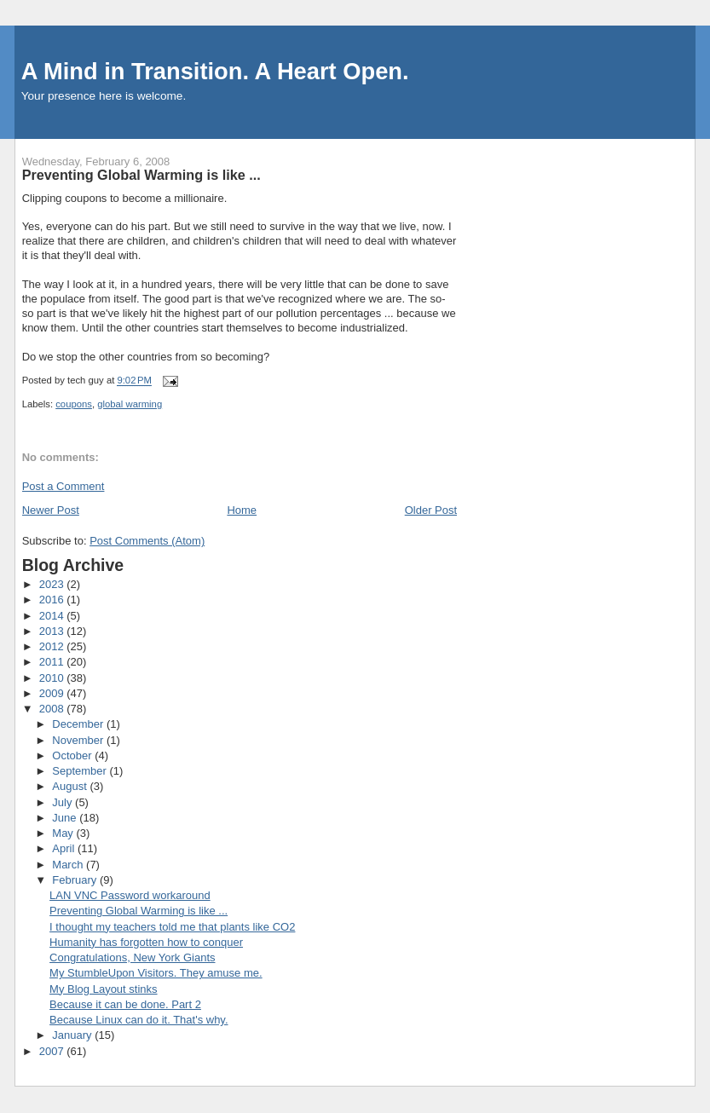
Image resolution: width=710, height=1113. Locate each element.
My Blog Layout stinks (103, 989)
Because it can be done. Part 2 (125, 1004)
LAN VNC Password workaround (130, 895)
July (63, 802)
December (79, 724)
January (73, 1035)
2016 (53, 599)
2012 (53, 646)
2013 (53, 631)
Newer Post (50, 510)
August (70, 786)
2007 (53, 1051)
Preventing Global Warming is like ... (138, 910)
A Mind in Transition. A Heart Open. (215, 71)
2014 (53, 615)
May (64, 833)
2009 (53, 693)
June (65, 817)
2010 (53, 678)
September (80, 770)
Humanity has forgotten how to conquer (146, 942)
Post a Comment (63, 486)
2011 (53, 661)
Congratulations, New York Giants (132, 957)
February (76, 880)
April (65, 848)
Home (242, 510)
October (73, 755)
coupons (73, 404)
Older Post (431, 510)
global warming (129, 404)
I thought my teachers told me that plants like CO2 (172, 926)
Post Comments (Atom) (147, 540)
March (69, 864)
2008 (53, 708)
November (79, 740)
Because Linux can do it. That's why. (138, 1019)
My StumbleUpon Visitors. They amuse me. (156, 972)
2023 (53, 584)
